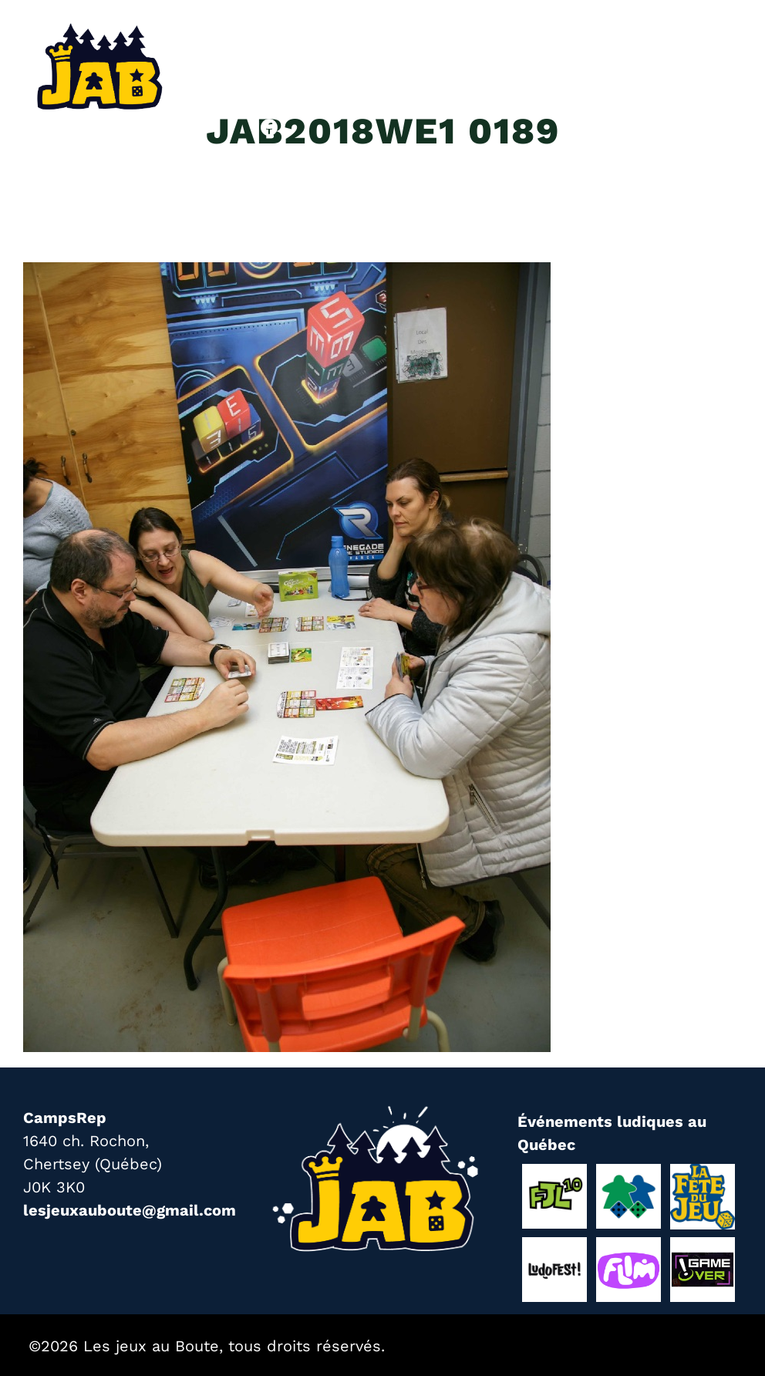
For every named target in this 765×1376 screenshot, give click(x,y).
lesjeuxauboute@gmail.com (129, 1210)
